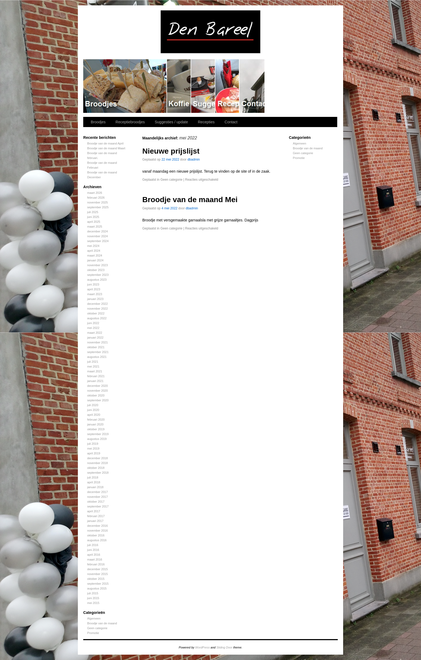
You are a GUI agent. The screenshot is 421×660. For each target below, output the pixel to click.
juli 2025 (92, 212)
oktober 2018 (95, 467)
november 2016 (97, 530)
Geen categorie (97, 628)
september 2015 (98, 583)
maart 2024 (94, 255)
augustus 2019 (97, 438)
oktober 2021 (95, 347)
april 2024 (93, 250)
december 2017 (97, 492)
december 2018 (97, 458)
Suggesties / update (203, 86)
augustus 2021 (97, 356)
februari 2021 (96, 376)
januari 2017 (95, 520)
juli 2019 (92, 443)
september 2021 (98, 352)
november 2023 (97, 265)
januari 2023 (95, 299)
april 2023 (93, 289)
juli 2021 (92, 361)
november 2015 (97, 574)
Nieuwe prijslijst (170, 151)
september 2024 (98, 241)
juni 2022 (93, 323)
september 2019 (98, 434)
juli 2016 (92, 545)
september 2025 (98, 207)
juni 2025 (93, 216)
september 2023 (98, 274)
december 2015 (97, 569)
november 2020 (97, 390)
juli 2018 (92, 477)
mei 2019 (93, 448)
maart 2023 (94, 294)
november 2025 (97, 202)
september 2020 (98, 400)
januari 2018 (95, 487)
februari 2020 (96, 419)
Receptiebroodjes (179, 86)
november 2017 (97, 496)
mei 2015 (93, 603)
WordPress (202, 647)
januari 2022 (95, 337)
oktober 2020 (95, 395)
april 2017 (93, 511)
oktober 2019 (95, 429)
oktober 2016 (95, 535)
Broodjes (125, 86)
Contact (252, 86)
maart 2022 (94, 332)
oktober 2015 (95, 578)
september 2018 (98, 472)
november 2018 (97, 463)
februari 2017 (96, 516)
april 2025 (93, 221)
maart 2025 (94, 226)
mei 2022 (93, 327)
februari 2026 (96, 197)
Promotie (93, 633)
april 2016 (93, 554)
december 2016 (97, 525)
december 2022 (97, 303)
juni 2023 (93, 284)
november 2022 (97, 308)
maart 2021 (94, 371)
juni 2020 (93, 409)
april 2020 (93, 414)
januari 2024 (95, 260)
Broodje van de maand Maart (106, 148)
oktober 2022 (95, 313)
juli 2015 (92, 593)
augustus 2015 (97, 588)
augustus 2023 (97, 279)
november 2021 (97, 342)
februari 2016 (96, 564)
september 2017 (98, 506)
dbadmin (193, 159)
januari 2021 (95, 381)
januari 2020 (95, 424)
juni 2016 (93, 549)
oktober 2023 (95, 270)
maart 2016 (94, 559)
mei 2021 (93, 366)
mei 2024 (93, 245)
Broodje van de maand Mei (190, 199)
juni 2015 (93, 598)
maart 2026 (94, 192)
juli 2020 (92, 405)
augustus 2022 (97, 318)
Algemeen (94, 618)
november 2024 (97, 236)
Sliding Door (224, 647)
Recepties (227, 86)
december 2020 (97, 385)
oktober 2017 (95, 501)
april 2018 (93, 482)
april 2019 (93, 453)
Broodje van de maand (102, 623)
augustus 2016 (97, 540)
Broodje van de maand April (105, 143)
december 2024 (97, 231)
